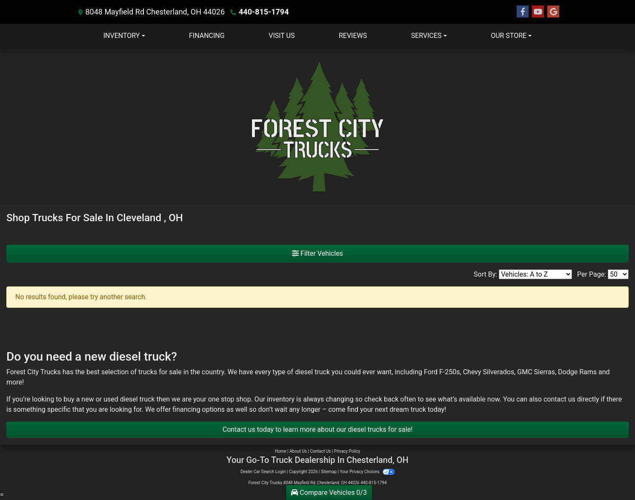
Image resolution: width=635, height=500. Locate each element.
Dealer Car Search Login (263, 471)
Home (280, 451)
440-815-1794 (264, 11)
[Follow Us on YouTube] (538, 12)
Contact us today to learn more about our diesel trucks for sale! (318, 429)
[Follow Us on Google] (553, 12)
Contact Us (320, 451)
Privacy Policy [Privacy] (347, 451)
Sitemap (329, 471)
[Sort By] (535, 274)
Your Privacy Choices (367, 471)
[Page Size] (618, 274)
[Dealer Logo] (317, 126)
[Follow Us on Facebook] (523, 12)
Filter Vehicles (317, 253)
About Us (298, 451)
